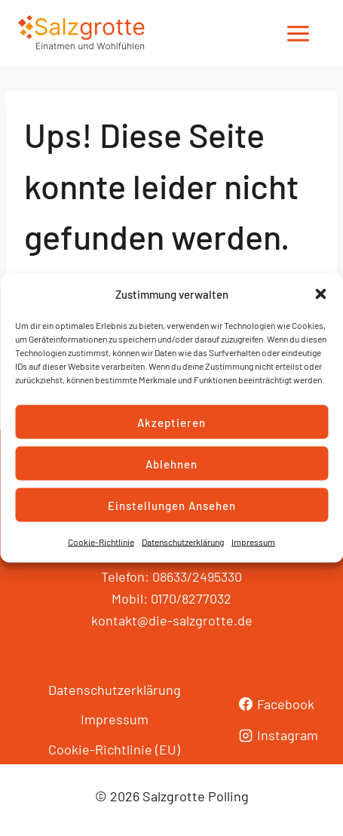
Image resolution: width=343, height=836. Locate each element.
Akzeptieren (171, 422)
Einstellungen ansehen (172, 505)
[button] (320, 294)
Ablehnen (171, 463)
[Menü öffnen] (297, 34)
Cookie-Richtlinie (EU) (114, 749)
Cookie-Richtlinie (101, 541)
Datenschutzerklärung (183, 541)
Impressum (253, 541)
